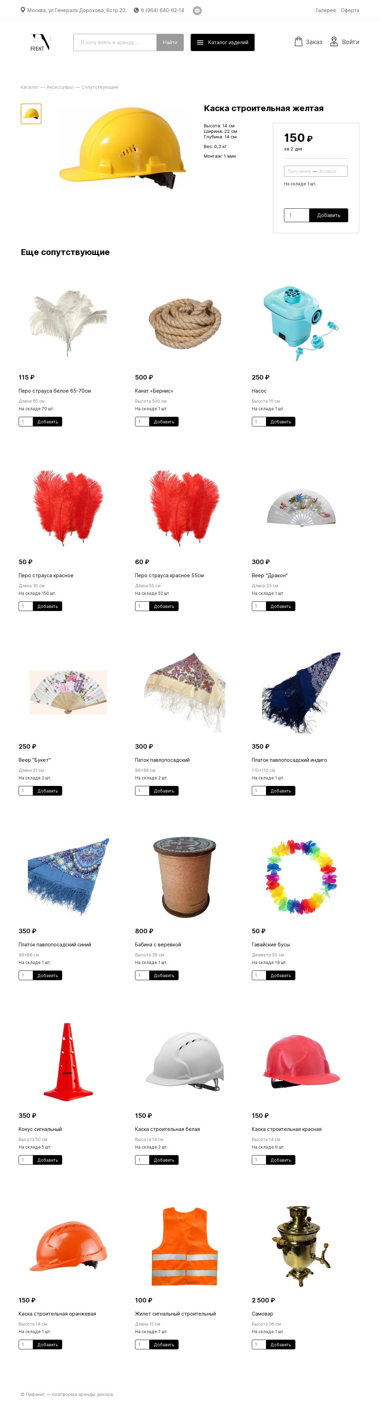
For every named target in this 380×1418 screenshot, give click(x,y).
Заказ (308, 41)
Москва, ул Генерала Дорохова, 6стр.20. (77, 10)
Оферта (350, 10)
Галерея (326, 10)
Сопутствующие (100, 87)
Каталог (30, 87)
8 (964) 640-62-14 (162, 10)
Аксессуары (60, 87)
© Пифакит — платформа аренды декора (67, 1394)
